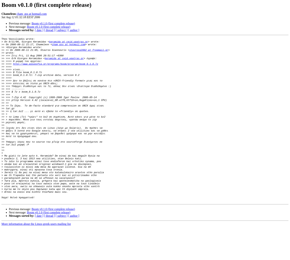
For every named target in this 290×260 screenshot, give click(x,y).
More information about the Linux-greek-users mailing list (36, 256)
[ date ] (39, 30)
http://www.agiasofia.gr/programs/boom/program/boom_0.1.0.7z (55, 69)
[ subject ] (62, 30)
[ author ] (73, 30)
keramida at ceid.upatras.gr (68, 42)
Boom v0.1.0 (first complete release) (53, 23)
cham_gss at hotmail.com (31, 13)
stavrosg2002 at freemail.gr (88, 52)
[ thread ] (49, 30)
